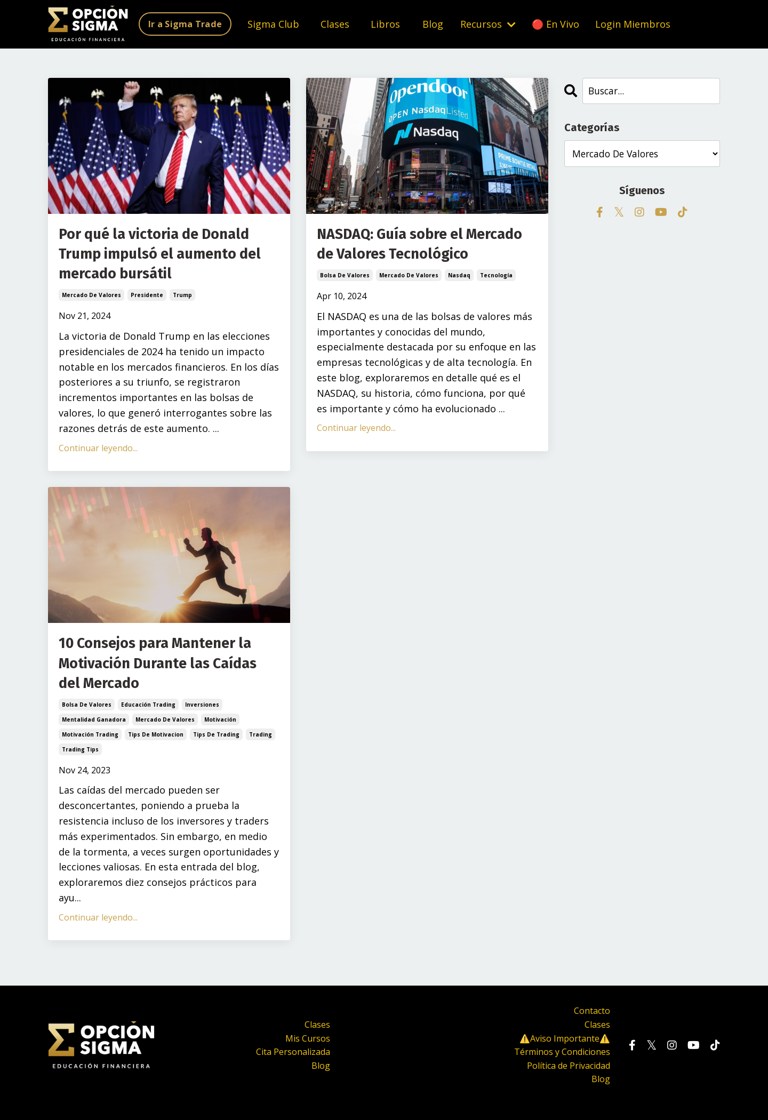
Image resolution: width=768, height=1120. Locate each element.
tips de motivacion (155, 749)
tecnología (496, 302)
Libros (385, 24)
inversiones (202, 719)
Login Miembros (632, 24)
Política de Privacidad (568, 1080)
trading (260, 749)
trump (182, 302)
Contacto (592, 1026)
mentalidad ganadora (94, 734)
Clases (335, 24)
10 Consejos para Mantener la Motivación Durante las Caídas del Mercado (167, 675)
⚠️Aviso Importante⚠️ (564, 1053)
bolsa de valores (345, 302)
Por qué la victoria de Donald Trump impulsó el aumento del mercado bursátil (165, 258)
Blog (432, 24)
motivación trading (90, 749)
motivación (220, 734)
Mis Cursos (307, 1053)
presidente (147, 302)
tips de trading (216, 749)
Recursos (488, 24)
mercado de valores (91, 302)
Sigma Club (273, 24)
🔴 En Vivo (555, 24)
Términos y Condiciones (562, 1067)
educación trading (148, 719)
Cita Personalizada (293, 1067)
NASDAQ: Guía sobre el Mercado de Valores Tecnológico (399, 258)
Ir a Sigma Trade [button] (185, 24)
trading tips (80, 764)
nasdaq (459, 302)
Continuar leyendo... (98, 455)
